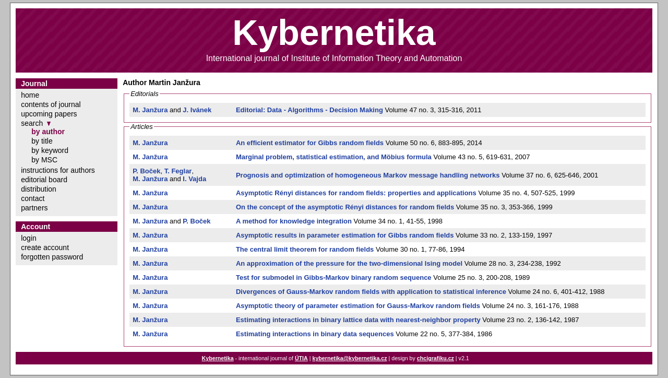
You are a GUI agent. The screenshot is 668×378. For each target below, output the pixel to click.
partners (34, 208)
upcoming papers (49, 114)
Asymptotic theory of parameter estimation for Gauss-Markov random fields (358, 306)
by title (41, 141)
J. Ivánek (197, 110)
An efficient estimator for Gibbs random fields (310, 143)
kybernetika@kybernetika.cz (349, 358)
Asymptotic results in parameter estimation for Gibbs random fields (345, 235)
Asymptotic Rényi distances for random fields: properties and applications (356, 193)
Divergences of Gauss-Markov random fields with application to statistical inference (371, 292)
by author (48, 131)
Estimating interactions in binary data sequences (315, 334)
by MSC (44, 160)
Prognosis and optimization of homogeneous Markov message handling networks (368, 175)
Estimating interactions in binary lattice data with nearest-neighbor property (358, 320)
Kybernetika (218, 358)
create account (45, 247)
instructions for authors (58, 170)
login (29, 238)
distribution (38, 189)
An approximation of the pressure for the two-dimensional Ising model (349, 263)
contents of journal (50, 104)
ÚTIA (301, 358)
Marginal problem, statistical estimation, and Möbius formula (334, 157)
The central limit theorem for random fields (305, 249)
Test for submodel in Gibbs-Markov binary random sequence (334, 277)
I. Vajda (194, 179)
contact (32, 198)
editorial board (44, 179)
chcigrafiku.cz (435, 358)
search (32, 123)
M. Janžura (150, 110)
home (30, 95)
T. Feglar (178, 171)
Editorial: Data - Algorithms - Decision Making (309, 110)
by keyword (49, 150)
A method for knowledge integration (294, 221)
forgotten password (52, 257)
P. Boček (146, 171)
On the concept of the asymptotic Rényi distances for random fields (345, 207)
